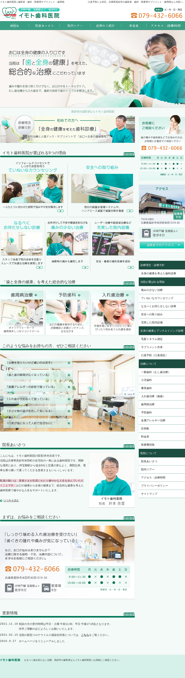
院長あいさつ (149, 461)
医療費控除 (148, 444)
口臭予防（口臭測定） (154, 355)
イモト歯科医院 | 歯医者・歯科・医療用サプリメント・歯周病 (32, 2)
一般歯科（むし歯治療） (156, 372)
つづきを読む (11, 500)
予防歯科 (146, 412)
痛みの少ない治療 (152, 289)
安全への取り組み (152, 314)
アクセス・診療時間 (153, 477)
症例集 (145, 428)
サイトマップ (149, 493)
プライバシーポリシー (154, 485)
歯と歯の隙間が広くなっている (37, 375)
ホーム (14, 25)
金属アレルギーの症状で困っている (37, 387)
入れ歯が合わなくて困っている (37, 399)
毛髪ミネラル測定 (152, 339)
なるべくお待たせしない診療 (158, 306)
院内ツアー (148, 469)
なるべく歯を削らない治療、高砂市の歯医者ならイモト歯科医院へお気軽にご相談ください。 (72, 660)
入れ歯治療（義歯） (153, 396)
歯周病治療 (148, 404)
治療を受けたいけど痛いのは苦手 (37, 363)
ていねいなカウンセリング (157, 298)
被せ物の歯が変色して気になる (37, 411)
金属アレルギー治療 (153, 420)
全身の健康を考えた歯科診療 (158, 273)
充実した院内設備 (152, 322)
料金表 (145, 436)
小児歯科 (146, 379)
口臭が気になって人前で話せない (37, 423)
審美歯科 (146, 388)
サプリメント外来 (152, 347)
